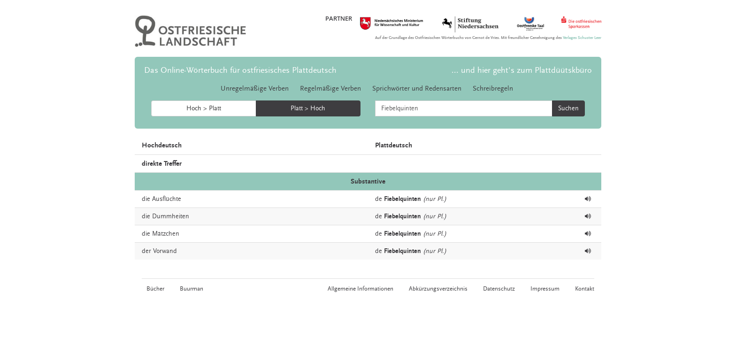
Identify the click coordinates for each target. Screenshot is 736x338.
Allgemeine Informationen (360, 288)
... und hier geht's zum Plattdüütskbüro (522, 70)
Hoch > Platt (203, 108)
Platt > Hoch (308, 108)
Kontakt (584, 288)
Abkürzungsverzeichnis (438, 288)
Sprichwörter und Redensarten (416, 88)
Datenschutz (499, 288)
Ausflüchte (166, 199)
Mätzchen (165, 234)
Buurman (191, 288)
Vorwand (165, 251)
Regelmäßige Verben (330, 88)
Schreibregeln (493, 88)
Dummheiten (170, 216)
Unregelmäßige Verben (255, 88)
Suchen (568, 108)
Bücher (155, 288)
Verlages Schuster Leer (582, 37)
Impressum (545, 288)
